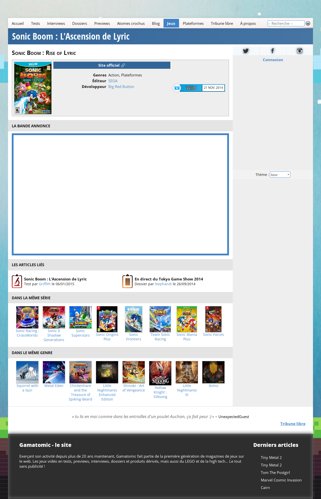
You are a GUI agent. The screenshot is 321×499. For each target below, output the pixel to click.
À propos (248, 23)
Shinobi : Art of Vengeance (133, 387)
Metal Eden (53, 385)
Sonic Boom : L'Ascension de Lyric (70, 36)
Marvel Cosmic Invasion (281, 479)
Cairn (265, 487)
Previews (102, 23)
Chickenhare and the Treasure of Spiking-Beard (80, 392)
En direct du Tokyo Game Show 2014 (169, 278)
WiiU (191, 88)
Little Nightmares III (187, 390)
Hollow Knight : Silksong (160, 392)
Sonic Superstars (80, 333)
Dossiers (79, 23)
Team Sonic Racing (160, 336)
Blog (156, 23)
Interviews (56, 23)
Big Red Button (121, 86)
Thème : (273, 174)
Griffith (45, 283)
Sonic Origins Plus (107, 336)
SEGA (112, 80)
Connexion (273, 59)
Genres (99, 74)
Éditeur (99, 80)
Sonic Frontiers (133, 336)
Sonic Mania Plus (187, 336)
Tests (35, 23)
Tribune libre (222, 23)
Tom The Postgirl (275, 472)
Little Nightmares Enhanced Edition (107, 392)
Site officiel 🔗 (111, 65)
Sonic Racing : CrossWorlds (27, 333)
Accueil (18, 23)
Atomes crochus (131, 23)
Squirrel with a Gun (27, 387)
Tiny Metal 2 (271, 457)
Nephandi (163, 283)
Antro (213, 385)
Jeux (171, 23)
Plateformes (193, 23)
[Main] (137, 23)
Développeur (94, 86)
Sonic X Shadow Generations (54, 335)
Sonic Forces (213, 334)
